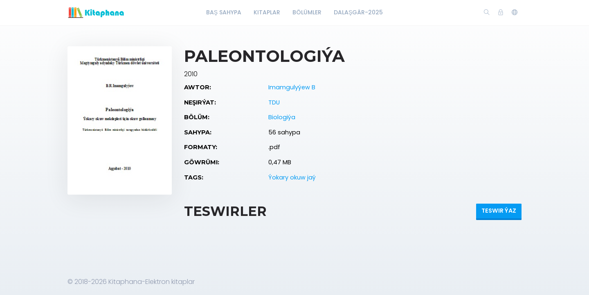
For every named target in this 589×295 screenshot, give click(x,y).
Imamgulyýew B (291, 87)
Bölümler (306, 12)
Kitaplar (267, 12)
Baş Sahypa (223, 12)
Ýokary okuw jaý (292, 177)
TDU (274, 102)
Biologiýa (281, 117)
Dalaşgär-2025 (358, 12)
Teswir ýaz (498, 210)
